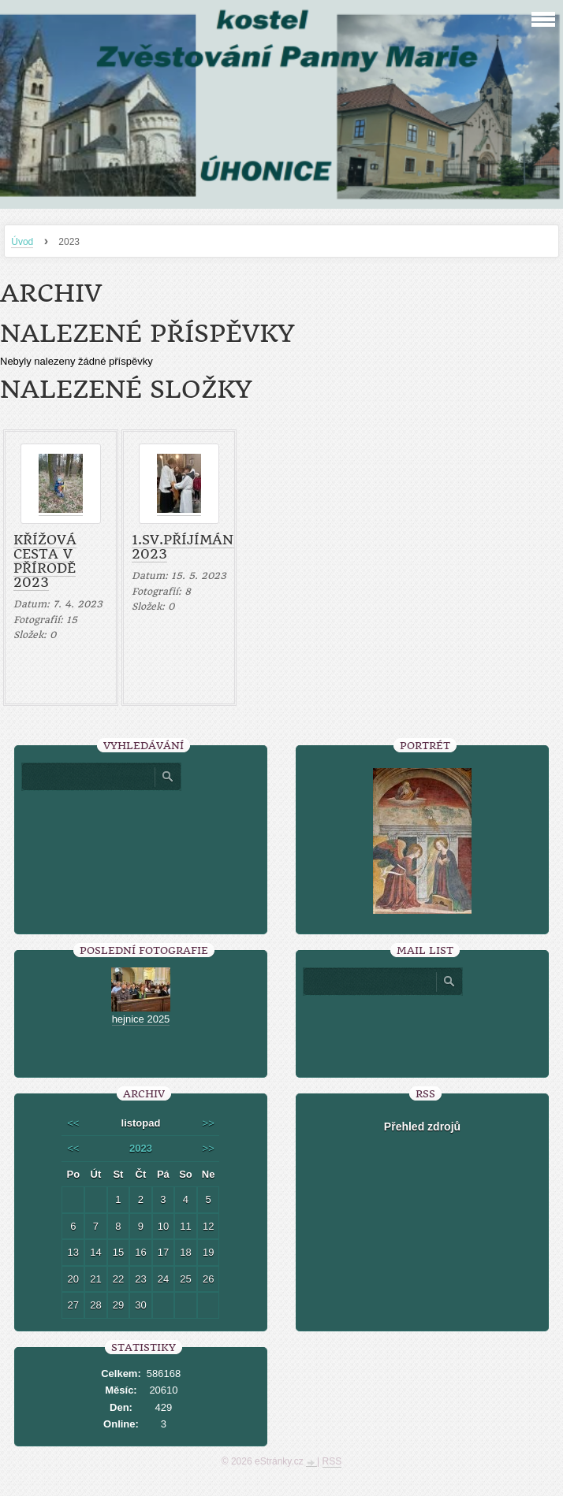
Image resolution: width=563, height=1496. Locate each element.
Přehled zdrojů (422, 1126)
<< (73, 1123)
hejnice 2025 (141, 1019)
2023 (140, 1148)
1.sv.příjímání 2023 (185, 547)
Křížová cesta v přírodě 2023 (44, 561)
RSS (332, 1461)
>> (208, 1123)
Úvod (22, 241)
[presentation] (422, 1030)
